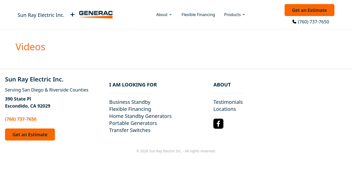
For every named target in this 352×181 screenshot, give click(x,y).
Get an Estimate (309, 10)
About (164, 14)
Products (235, 14)
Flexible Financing (198, 14)
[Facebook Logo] (218, 124)
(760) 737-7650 (313, 22)
